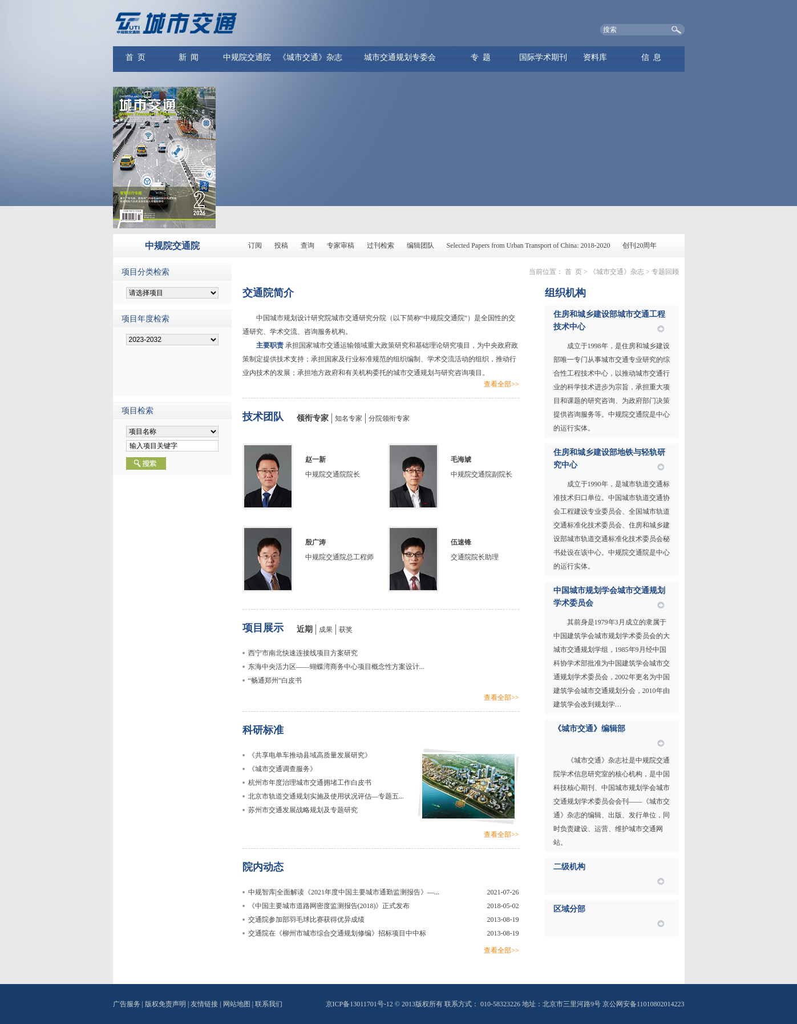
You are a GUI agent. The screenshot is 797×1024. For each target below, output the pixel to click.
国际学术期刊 (543, 57)
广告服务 (126, 1004)
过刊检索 (380, 245)
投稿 (281, 245)
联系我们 (268, 1004)
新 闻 (189, 57)
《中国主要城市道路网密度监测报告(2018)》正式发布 (329, 906)
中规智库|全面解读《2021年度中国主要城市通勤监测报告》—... (343, 892)
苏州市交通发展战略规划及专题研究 (303, 810)
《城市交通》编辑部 (589, 728)
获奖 (346, 630)
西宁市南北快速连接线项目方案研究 (303, 653)
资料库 (595, 57)
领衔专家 (313, 418)
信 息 (651, 57)
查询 (307, 245)
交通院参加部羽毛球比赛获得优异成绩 (306, 920)
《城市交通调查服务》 (282, 769)
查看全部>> (501, 384)
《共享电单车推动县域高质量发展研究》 (309, 755)
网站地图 (236, 1004)
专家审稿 (340, 245)
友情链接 (204, 1004)
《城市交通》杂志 (310, 57)
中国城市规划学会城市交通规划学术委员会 (609, 596)
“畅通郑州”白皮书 (275, 680)
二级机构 (569, 866)
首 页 (135, 57)
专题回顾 (665, 272)
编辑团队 (420, 245)
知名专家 (348, 418)
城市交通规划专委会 (400, 57)
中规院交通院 (247, 57)
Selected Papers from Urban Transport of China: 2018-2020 (528, 245)
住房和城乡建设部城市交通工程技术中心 (609, 320)
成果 (326, 630)
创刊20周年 (639, 245)
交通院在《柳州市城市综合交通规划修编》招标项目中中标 (337, 933)
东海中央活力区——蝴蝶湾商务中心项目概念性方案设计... (336, 667)
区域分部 (569, 909)
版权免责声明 (165, 1004)
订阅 (255, 245)
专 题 (481, 57)
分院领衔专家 (389, 418)
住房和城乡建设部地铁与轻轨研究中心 (609, 458)
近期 (305, 629)
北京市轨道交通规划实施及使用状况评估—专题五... (326, 796)
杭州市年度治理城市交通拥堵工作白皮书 (309, 783)
